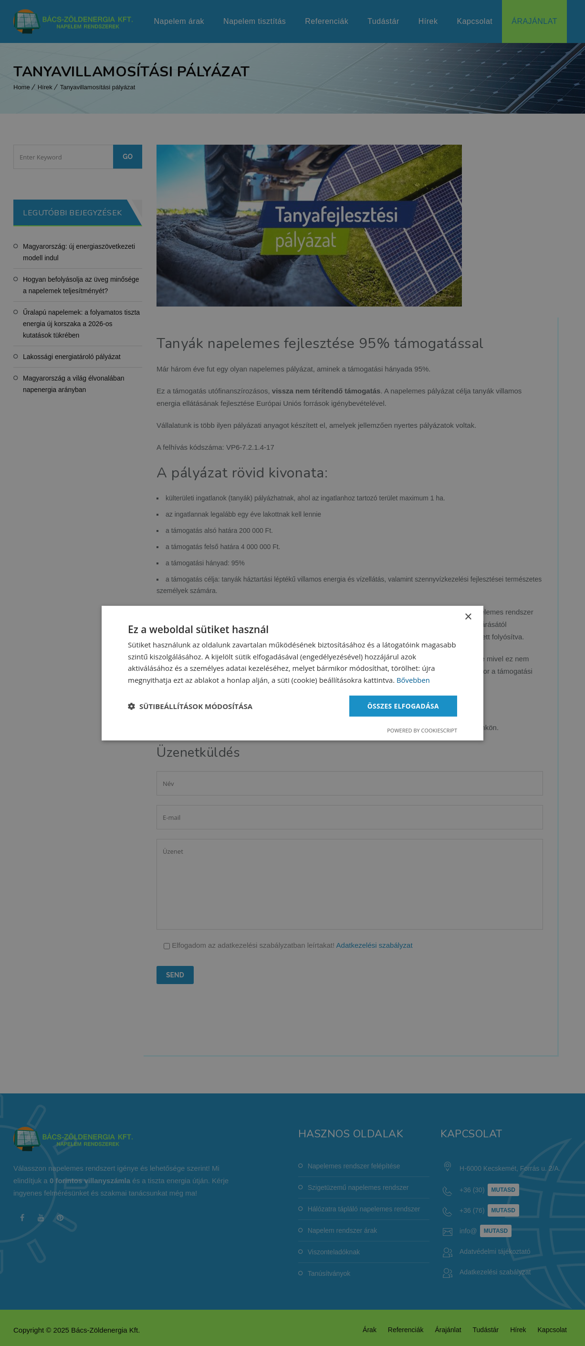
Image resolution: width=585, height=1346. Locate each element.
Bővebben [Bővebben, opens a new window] (413, 680)
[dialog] (292, 673)
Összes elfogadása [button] (402, 705)
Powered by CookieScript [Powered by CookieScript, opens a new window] (422, 730)
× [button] (467, 616)
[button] (190, 706)
